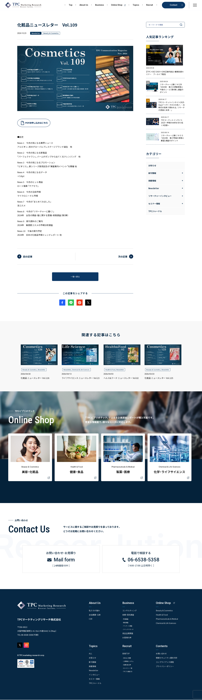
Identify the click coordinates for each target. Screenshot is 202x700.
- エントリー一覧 (128, 669)
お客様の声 (126, 638)
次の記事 (122, 256)
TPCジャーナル (155, 211)
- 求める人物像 (127, 658)
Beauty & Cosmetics (30, 370)
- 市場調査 (126, 619)
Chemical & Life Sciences (81, 370)
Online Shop (119, 5)
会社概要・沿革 (95, 615)
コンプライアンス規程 (165, 662)
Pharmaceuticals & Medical (167, 619)
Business (99, 5)
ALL (90, 654)
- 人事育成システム (129, 662)
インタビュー (94, 675)
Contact (173, 5)
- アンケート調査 (128, 626)
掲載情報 (92, 666)
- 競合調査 (126, 623)
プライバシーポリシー (165, 666)
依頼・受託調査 (128, 615)
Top (70, 5)
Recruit (149, 5)
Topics (136, 5)
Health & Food (110, 370)
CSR (90, 619)
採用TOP (126, 654)
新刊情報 (92, 662)
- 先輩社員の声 (127, 665)
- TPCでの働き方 (128, 672)
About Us (83, 5)
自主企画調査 (127, 634)
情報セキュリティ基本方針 (166, 658)
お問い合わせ (161, 654)
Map (53, 631)
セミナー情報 (94, 679)
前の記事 (27, 256)
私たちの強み (94, 611)
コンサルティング (129, 611)
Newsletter (41, 370)
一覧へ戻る (75, 277)
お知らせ (152, 165)
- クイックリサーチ (129, 630)
